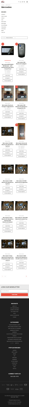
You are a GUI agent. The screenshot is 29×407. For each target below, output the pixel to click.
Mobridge (3, 23)
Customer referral (14, 308)
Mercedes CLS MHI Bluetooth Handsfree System (7, 144)
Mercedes (3, 21)
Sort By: (3, 37)
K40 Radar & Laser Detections (14, 339)
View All (3, 32)
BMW (2, 30)
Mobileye (14, 335)
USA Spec (3, 28)
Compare (7, 78)
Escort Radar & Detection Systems (14, 334)
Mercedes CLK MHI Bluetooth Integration (21, 181)
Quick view (7, 75)
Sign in (11, 315)
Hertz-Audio (4, 16)
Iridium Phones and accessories (14, 337)
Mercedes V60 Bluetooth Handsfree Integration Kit (21, 106)
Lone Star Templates (17, 402)
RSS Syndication (14, 311)
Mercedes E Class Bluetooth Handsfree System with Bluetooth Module (7, 220)
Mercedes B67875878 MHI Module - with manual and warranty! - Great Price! (7, 67)
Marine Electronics (14, 330)
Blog (14, 313)
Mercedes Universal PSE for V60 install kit (21, 143)
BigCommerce (17, 400)
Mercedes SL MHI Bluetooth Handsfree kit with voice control (21, 257)
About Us (14, 306)
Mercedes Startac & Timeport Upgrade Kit (8, 105)
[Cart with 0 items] (24, 1)
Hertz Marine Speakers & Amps (14, 326)
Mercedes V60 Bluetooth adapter (21, 63)
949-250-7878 (15, 376)
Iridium (2, 18)
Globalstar (3, 27)
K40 (2, 20)
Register (17, 315)
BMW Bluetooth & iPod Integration (14, 341)
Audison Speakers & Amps (14, 324)
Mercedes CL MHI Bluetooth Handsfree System (7, 182)
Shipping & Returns (14, 309)
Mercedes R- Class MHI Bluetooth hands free (21, 218)
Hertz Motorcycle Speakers (14, 328)
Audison (3, 14)
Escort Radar (4, 25)
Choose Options (7, 80)
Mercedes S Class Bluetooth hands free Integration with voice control (7, 258)
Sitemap (14, 317)
